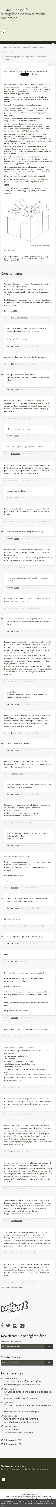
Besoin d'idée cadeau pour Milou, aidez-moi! (25, 71)
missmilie (14, 888)
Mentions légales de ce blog (25, 1498)
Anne (13, 1151)
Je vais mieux (11, 1429)
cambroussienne (17, 774)
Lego (6, 171)
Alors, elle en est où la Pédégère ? (23, 1381)
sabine (16, 346)
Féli (12, 364)
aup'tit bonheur (16, 1221)
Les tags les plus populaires (44, 1496)
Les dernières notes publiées (28, 1496)
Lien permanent (11, 256)
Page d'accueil (7, 52)
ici (25, 191)
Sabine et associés (14, 9)
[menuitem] (23, 47)
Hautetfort (32, 1494)
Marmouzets (15, 454)
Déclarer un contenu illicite (10, 1498)
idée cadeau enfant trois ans (34, 258)
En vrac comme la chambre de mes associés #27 (28, 1407)
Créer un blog (24, 1494)
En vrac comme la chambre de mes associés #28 (28, 1393)
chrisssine (14, 1018)
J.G (12, 567)
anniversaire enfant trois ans (14, 258)
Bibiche (13, 733)
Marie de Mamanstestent (19, 318)
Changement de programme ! (21, 1418)
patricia (14, 961)
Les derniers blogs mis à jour (12, 1496)
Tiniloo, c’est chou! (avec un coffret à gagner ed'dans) (22, 47)
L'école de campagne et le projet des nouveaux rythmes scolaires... (25, 57)
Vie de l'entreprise (36, 256)
